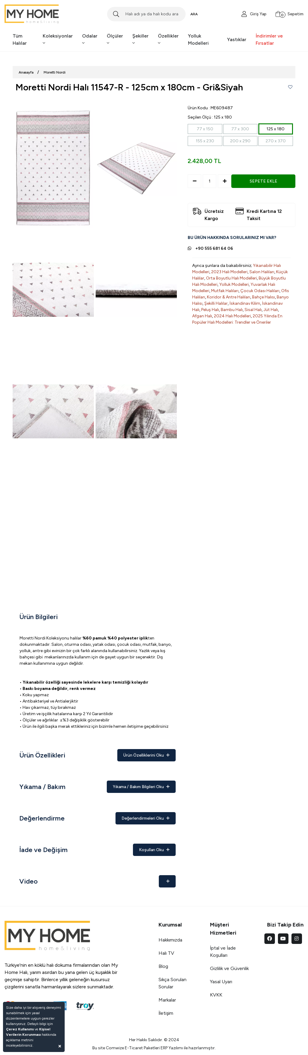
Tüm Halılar (20, 39)
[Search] (146, 14)
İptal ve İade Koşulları (223, 951)
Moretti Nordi (55, 72)
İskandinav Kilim (244, 303)
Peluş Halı (210, 309)
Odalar (89, 39)
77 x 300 (240, 128)
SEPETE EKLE (263, 181)
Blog (163, 966)
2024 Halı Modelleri (232, 316)
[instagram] (296, 938)
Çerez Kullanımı (20, 1029)
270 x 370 (276, 141)
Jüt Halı (270, 309)
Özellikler (168, 39)
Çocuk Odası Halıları (259, 290)
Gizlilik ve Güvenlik (229, 968)
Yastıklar (236, 39)
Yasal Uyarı (221, 981)
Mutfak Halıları (225, 290)
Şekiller (140, 39)
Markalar (167, 1000)
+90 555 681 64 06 (214, 248)
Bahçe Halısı (263, 297)
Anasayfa (26, 72)
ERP (164, 1047)
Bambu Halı (232, 309)
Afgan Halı (202, 316)
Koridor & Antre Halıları (228, 297)
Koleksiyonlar (58, 39)
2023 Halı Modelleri (229, 271)
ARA (194, 14)
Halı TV (166, 953)
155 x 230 (205, 141)
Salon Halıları (261, 271)
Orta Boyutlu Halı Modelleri (231, 278)
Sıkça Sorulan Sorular (172, 983)
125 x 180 (275, 128)
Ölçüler (115, 39)
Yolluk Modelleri (198, 39)
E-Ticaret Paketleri (142, 1047)
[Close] (60, 1046)
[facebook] (269, 938)
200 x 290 (240, 141)
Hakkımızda (170, 940)
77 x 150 (205, 128)
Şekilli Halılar (216, 303)
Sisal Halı (253, 309)
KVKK (216, 995)
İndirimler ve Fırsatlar (269, 39)
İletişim (166, 1013)
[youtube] (283, 938)
